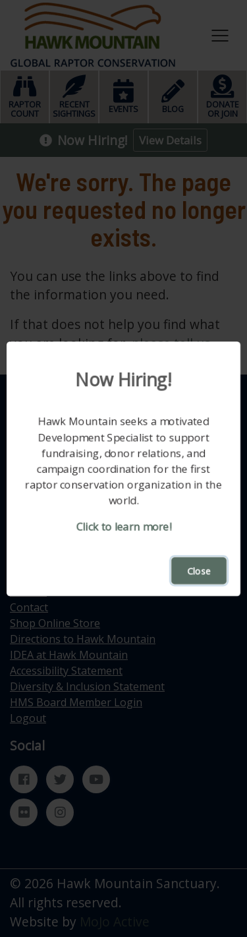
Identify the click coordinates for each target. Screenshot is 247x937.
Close (199, 570)
